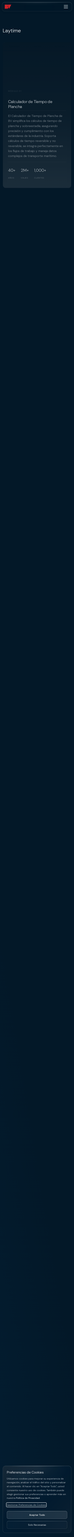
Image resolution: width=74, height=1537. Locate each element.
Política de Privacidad (28, 1498)
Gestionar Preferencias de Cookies (26, 1504)
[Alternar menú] (66, 7)
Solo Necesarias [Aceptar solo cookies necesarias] (37, 1524)
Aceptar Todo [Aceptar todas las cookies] (37, 1514)
